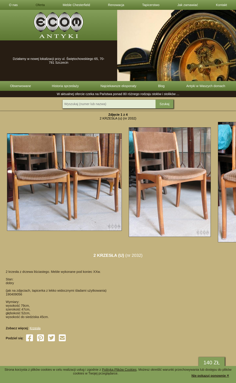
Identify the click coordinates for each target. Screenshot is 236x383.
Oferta (40, 5)
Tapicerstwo (150, 5)
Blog (161, 86)
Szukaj (164, 104)
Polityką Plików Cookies (119, 369)
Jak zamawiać (187, 5)
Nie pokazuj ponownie (210, 375)
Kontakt (221, 5)
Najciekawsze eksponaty (118, 86)
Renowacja (116, 5)
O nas (13, 5)
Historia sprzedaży (65, 86)
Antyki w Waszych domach (205, 86)
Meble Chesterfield (76, 5)
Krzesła (35, 328)
